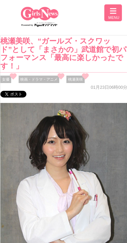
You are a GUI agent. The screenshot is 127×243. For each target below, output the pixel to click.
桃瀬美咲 (75, 79)
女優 (5, 79)
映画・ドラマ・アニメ (39, 79)
